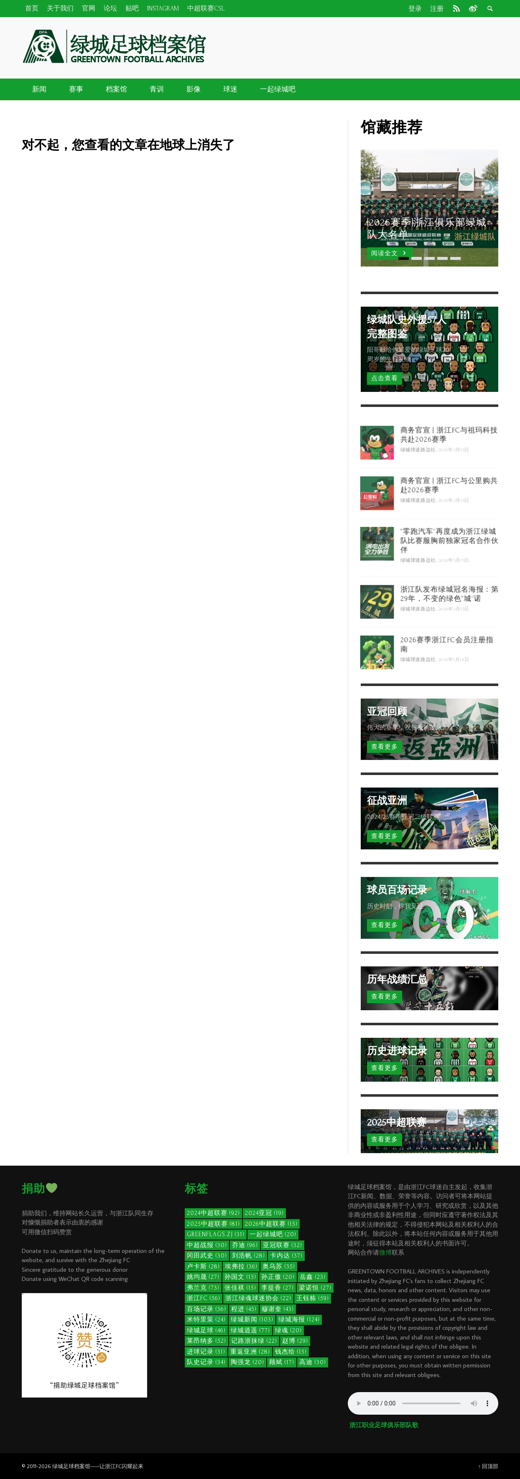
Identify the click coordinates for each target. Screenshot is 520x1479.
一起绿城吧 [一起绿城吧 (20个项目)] (273, 1234)
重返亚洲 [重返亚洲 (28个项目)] (250, 1351)
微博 (385, 1252)
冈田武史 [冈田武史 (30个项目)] (207, 1255)
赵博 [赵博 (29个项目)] (295, 1340)
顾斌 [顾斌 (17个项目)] (281, 1362)
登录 (415, 9)
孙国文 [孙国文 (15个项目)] (240, 1277)
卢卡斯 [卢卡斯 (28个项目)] (203, 1266)
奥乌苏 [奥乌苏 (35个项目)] (279, 1266)
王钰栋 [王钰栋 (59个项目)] (312, 1298)
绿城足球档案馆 (71, 1466)
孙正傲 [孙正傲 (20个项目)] (278, 1277)
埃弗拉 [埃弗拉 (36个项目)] (241, 1266)
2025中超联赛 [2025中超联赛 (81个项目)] (213, 1223)
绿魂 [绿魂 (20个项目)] (288, 1330)
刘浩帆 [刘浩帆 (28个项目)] (248, 1255)
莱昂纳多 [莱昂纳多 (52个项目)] (206, 1340)
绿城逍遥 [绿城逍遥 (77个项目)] (250, 1330)
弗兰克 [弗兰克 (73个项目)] (203, 1287)
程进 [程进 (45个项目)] (244, 1309)
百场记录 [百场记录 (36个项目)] (206, 1309)
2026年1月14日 (454, 693)
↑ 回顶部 (488, 1466)
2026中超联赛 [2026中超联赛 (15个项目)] (271, 1223)
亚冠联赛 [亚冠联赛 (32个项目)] (282, 1245)
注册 (437, 9)
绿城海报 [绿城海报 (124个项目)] (299, 1319)
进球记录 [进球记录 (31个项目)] (206, 1351)
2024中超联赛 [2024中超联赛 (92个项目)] (213, 1213)
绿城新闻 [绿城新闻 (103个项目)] (252, 1319)
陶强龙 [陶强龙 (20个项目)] (247, 1362)
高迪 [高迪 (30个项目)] (312, 1362)
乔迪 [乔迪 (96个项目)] (245, 1245)
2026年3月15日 (454, 483)
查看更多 (384, 746)
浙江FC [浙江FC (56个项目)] (203, 1298)
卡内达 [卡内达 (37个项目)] (286, 1255)
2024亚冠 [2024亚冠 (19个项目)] (264, 1213)
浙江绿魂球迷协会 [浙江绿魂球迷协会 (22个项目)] (258, 1298)
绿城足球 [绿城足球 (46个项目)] (206, 1330)
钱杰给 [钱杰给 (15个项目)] (291, 1351)
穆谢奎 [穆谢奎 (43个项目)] (278, 1309)
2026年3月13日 (454, 594)
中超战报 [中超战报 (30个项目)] (207, 1245)
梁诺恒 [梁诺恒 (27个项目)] (315, 1287)
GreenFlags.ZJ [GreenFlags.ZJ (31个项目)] (216, 1234)
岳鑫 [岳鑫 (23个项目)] (313, 1277)
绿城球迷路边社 (417, 483)
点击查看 (384, 378)
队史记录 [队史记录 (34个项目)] (206, 1362)
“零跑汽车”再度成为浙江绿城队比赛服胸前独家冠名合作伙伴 (450, 573)
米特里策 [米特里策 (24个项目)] (206, 1319)
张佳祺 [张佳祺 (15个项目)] (240, 1287)
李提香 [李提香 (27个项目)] (277, 1287)
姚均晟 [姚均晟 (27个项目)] (203, 1277)
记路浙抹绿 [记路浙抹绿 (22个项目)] (254, 1340)
